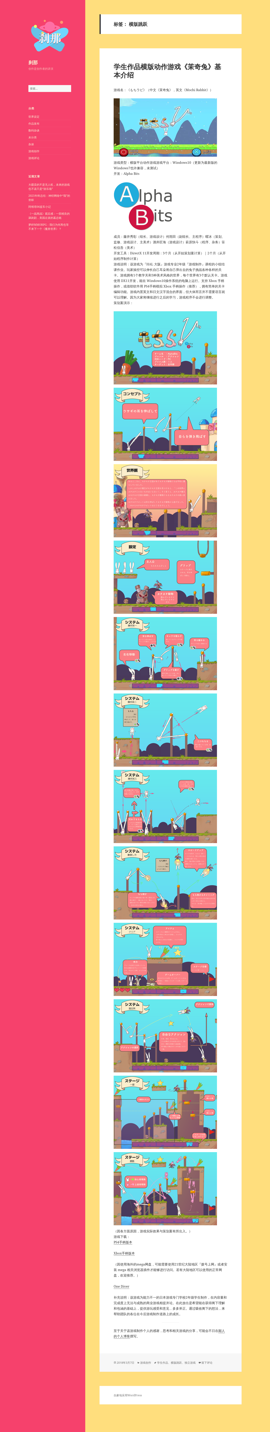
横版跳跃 (176, 1363)
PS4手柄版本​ (123, 1242)
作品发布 (33, 123)
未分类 (32, 137)
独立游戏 (190, 1363)
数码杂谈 (33, 130)
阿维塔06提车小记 (39, 207)
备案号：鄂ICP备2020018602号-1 (25, 1418)
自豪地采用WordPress (128, 1395)
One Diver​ (121, 1286)
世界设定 (33, 117)
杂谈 (31, 144)
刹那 (33, 62)
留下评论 (206, 1363)
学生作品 (162, 1363)
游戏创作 (33, 151)
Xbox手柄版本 (124, 1253)
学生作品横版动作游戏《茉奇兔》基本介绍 (167, 70)
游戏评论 (33, 158)
